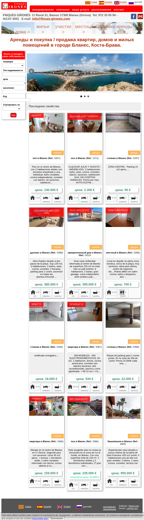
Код (5, 96)
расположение (101, 9)
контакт (119, 9)
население (8, 88)
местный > (84, 29)
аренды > (124, 29)
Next (138, 71)
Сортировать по (11, 105)
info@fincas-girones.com (51, 19)
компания (62, 9)
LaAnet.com (132, 508)
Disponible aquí (40, 518)
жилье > (42, 29)
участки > (63, 29)
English (120, 2)
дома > (22, 32)
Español (105, 2)
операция (8, 61)
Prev (31, 71)
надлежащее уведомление (109, 508)
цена (5, 79)
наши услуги (80, 9)
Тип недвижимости (13, 70)
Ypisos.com (133, 506)
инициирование (43, 9)
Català (91, 2)
